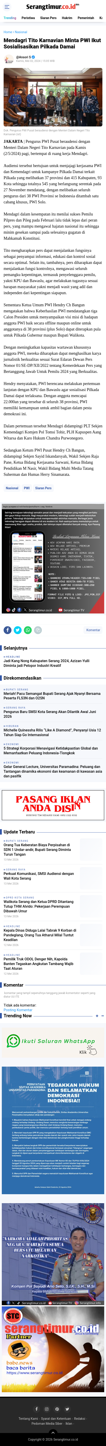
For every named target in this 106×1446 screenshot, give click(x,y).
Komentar (93, 630)
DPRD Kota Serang (20, 897)
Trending (10, 18)
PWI (26, 488)
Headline (13, 926)
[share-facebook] (7, 630)
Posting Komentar (18, 1010)
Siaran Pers (48, 18)
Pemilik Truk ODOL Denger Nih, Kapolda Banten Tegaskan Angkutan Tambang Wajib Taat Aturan (38, 964)
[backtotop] (53, 1433)
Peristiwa (28, 18)
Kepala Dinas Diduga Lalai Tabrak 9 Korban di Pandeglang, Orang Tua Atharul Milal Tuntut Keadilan (40, 935)
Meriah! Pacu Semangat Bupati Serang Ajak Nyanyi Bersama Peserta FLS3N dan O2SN (52, 695)
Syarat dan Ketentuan (56, 1418)
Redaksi (79, 1418)
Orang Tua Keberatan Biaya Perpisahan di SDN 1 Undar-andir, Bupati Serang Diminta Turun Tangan (37, 850)
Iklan (68, 1423)
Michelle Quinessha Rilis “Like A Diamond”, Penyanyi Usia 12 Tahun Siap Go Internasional (52, 732)
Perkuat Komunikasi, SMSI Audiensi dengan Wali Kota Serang (39, 876)
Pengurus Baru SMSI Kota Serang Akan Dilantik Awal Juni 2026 (50, 714)
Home (8, 32)
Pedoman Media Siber (47, 1423)
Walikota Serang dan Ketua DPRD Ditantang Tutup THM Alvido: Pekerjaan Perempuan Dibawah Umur (38, 906)
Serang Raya (16, 869)
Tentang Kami (28, 1418)
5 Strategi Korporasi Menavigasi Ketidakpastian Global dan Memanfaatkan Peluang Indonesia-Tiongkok (51, 750)
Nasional (12, 488)
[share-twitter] (18, 630)
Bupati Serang (17, 841)
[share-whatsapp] (28, 630)
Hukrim (67, 18)
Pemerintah (86, 18)
